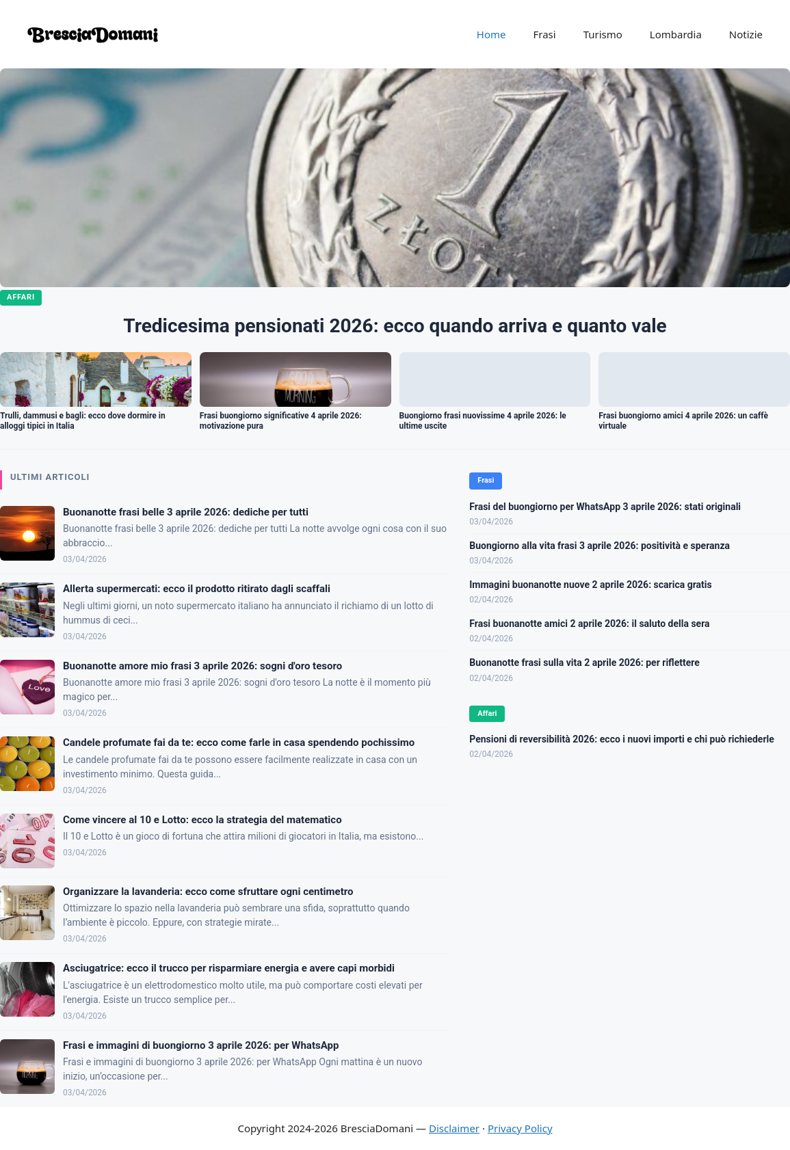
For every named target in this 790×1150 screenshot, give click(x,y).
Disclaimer (454, 1128)
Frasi (544, 34)
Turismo (602, 34)
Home (491, 34)
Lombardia (676, 34)
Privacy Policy (520, 1128)
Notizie (746, 34)
